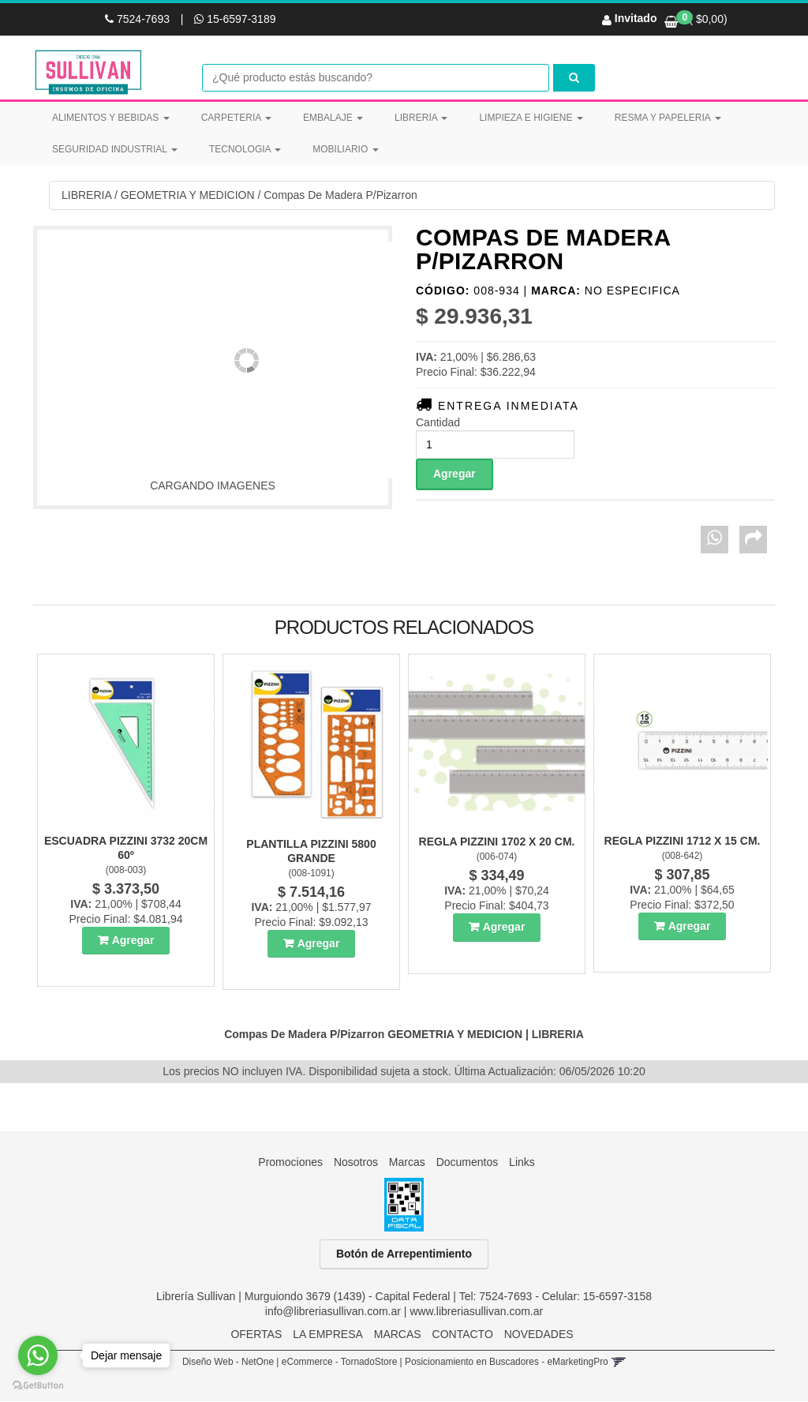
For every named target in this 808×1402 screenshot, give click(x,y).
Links (522, 1162)
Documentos (467, 1162)
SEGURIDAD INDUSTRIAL (115, 149)
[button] (618, 1362)
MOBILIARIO (345, 149)
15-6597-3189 (234, 19)
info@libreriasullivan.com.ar (333, 1312)
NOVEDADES (539, 1335)
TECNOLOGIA (245, 149)
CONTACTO (462, 1335)
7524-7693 (139, 19)
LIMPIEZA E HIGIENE (530, 117)
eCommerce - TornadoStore (340, 1362)
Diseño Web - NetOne (228, 1362)
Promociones (290, 1162)
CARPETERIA (236, 117)
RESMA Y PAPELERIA (668, 117)
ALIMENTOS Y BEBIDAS (111, 117)
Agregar (133, 941)
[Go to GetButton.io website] (38, 1386)
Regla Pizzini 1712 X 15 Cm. (682, 841)
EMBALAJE (333, 117)
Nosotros (356, 1162)
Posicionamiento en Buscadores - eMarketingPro (506, 1362)
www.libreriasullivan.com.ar (476, 1312)
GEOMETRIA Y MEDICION (188, 195)
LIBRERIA (421, 117)
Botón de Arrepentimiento (404, 1254)
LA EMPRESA (328, 1335)
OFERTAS (256, 1335)
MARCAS (397, 1335)
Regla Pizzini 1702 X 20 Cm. (497, 842)
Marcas (407, 1162)
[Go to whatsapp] (38, 1355)
